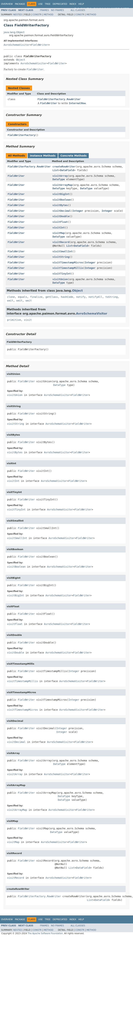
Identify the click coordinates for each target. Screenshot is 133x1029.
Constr (37, 14)
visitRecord (60, 242)
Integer (78, 210)
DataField (67, 170)
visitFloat (60, 221)
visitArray (60, 175)
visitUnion (60, 279)
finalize (36, 296)
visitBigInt (60, 194)
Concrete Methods (73, 155)
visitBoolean (61, 199)
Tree (47, 4)
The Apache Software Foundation (45, 933)
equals (22, 296)
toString (111, 296)
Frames (44, 10)
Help (81, 4)
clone (11, 296)
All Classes (78, 10)
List (55, 170)
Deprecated (60, 4)
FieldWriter (39, 44)
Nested (17, 14)
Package (20, 4)
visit (28, 319)
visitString (60, 256)
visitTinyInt (61, 273)
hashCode (67, 296)
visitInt (58, 227)
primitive (14, 319)
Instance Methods (42, 155)
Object (20, 59)
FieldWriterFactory (21, 135)
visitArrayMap (62, 184)
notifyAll (95, 296)
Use (40, 4)
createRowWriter (63, 166)
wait (10, 300)
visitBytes (60, 205)
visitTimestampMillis (67, 267)
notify (80, 296)
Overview (7, 4)
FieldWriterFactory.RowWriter (59, 99)
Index (72, 4)
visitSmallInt (62, 251)
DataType (58, 179)
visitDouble (60, 216)
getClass (52, 296)
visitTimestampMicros (67, 262)
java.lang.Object (14, 32)
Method (48, 14)
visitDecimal (61, 210)
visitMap (58, 233)
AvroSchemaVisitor (17, 44)
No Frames (57, 10)
